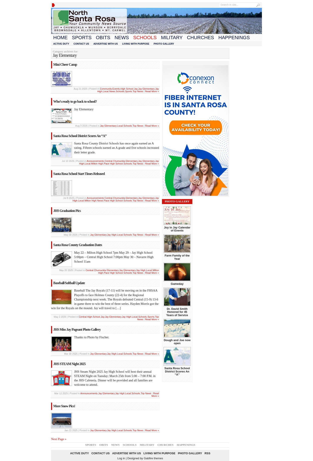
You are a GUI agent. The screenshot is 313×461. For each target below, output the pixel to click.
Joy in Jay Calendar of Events (177, 229)
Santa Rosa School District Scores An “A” (80, 136)
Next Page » (58, 439)
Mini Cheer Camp (65, 64)
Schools (145, 37)
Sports (82, 37)
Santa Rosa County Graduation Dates (77, 245)
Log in (121, 458)
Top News (138, 91)
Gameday (177, 283)
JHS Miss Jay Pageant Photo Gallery (77, 329)
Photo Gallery (164, 43)
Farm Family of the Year (177, 257)
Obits (103, 37)
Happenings (234, 37)
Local (105, 91)
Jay (135, 88)
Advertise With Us (105, 43)
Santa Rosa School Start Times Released (79, 174)
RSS (207, 453)
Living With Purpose (135, 43)
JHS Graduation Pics (67, 211)
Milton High (97, 163)
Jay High (112, 234)
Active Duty (61, 43)
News (122, 37)
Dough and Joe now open (177, 342)
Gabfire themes (153, 458)
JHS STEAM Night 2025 (69, 364)
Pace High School (113, 163)
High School (126, 88)
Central (108, 161)
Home (60, 37)
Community (106, 88)
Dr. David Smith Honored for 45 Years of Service (177, 312)
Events (116, 88)
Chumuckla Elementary (125, 161)
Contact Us (81, 43)
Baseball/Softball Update (69, 283)
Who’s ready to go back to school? (75, 101)
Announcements (95, 161)
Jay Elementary (146, 88)
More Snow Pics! (64, 406)
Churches (200, 37)
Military (172, 37)
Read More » (152, 91)
